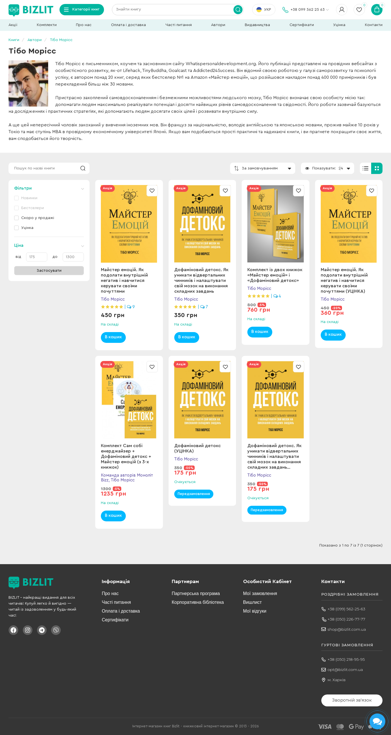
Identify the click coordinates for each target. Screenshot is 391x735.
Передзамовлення (194, 494)
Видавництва (257, 25)
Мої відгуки (254, 611)
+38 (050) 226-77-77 (346, 619)
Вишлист (252, 602)
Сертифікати (302, 25)
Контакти (373, 25)
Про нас (84, 25)
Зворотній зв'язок (352, 700)
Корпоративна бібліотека (198, 602)
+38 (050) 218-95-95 (346, 659)
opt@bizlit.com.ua (345, 669)
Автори (218, 25)
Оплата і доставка (128, 25)
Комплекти (47, 25)
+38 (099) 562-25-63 (346, 608)
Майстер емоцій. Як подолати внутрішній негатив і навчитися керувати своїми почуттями (124, 280)
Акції (12, 25)
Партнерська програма (196, 593)
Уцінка (339, 25)
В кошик (113, 337)
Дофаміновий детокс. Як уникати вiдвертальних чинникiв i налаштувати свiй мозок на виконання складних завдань (201, 280)
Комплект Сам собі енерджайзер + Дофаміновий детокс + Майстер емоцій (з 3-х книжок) (126, 456)
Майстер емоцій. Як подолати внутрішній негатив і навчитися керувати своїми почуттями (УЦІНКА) (344, 280)
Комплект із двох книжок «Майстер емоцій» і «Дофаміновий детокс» (274, 275)
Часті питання (178, 25)
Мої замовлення (260, 593)
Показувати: (324, 168)
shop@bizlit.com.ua (347, 629)
